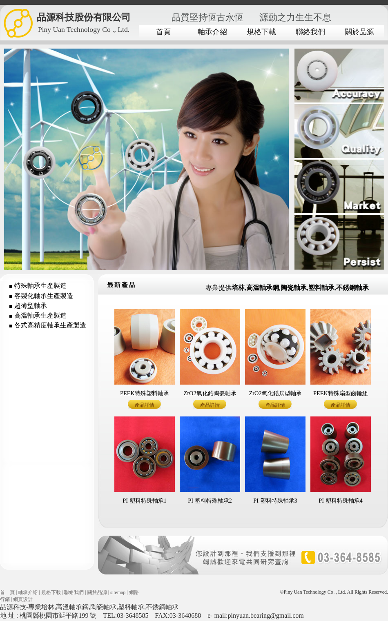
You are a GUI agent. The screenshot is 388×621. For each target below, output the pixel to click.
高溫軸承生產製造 (40, 315)
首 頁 (7, 592)
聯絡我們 (310, 32)
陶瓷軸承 (103, 606)
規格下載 (261, 32)
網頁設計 (23, 599)
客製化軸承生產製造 (43, 295)
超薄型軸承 (30, 305)
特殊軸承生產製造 (40, 285)
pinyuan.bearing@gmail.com (265, 615)
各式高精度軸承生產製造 (50, 325)
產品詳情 (144, 405)
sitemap (117, 592)
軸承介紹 (212, 32)
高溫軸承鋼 (72, 606)
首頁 (163, 32)
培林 (47, 606)
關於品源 (359, 32)
